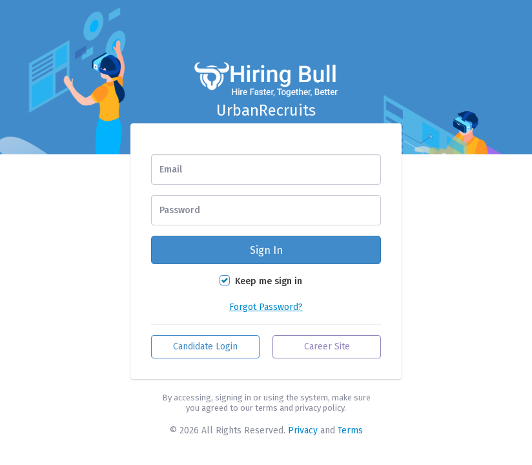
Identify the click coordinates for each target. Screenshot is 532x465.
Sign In (266, 250)
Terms (350, 430)
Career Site (327, 346)
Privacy (303, 430)
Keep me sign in (268, 281)
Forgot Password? (266, 307)
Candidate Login (205, 346)
